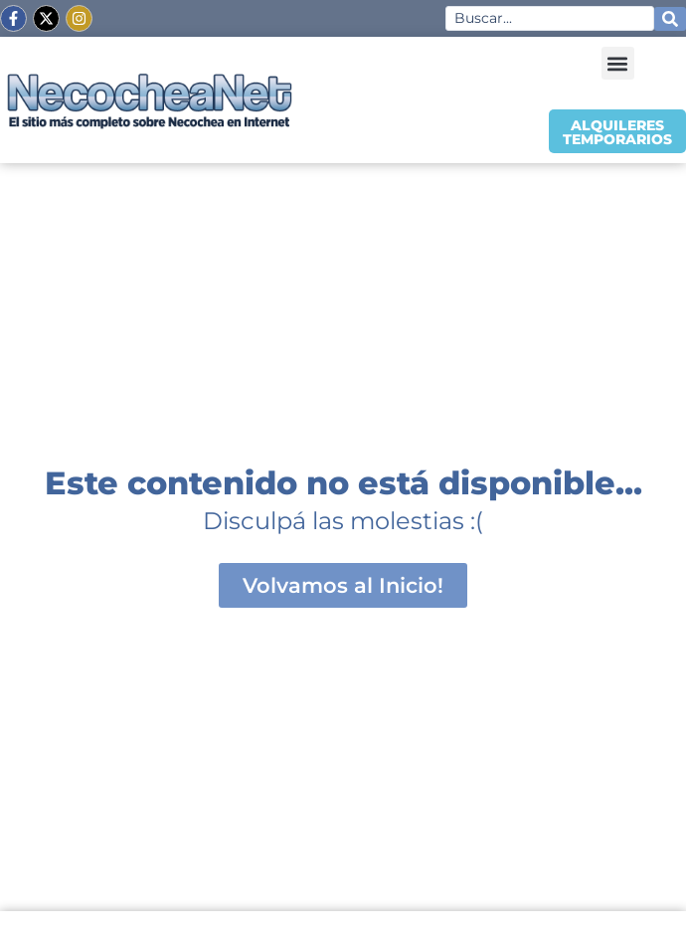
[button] (617, 63)
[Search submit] (670, 19)
